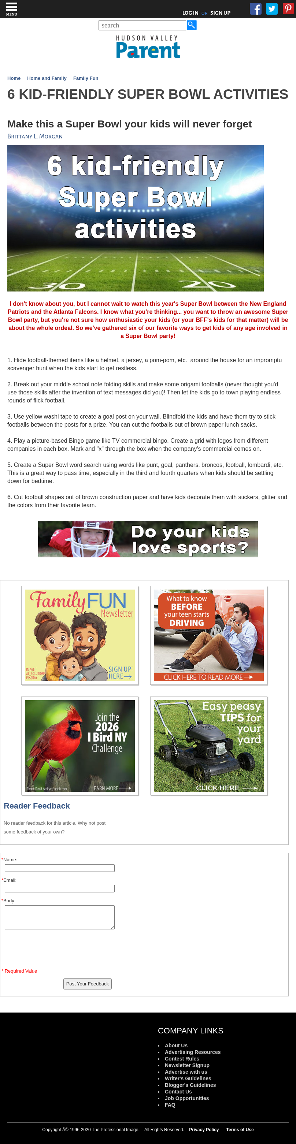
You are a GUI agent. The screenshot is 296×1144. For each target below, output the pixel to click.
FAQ (170, 1105)
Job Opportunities (187, 1098)
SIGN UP (220, 13)
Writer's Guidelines (188, 1078)
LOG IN (190, 13)
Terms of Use (240, 1129)
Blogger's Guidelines (190, 1085)
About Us (176, 1045)
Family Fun (86, 78)
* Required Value (19, 971)
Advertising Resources (193, 1052)
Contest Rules (182, 1059)
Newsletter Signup (187, 1065)
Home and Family (47, 78)
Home (14, 78)
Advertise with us (186, 1072)
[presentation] (59, 950)
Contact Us (178, 1092)
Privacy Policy (204, 1129)
